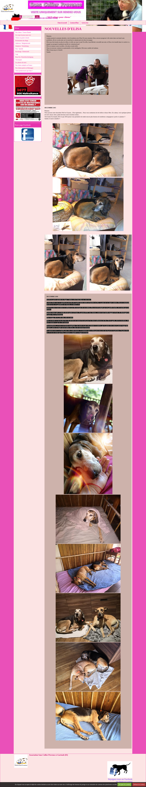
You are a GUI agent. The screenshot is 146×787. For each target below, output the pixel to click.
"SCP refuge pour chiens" (59, 17)
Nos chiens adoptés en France (23, 65)
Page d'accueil (62, 22)
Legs (16, 54)
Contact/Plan (74, 22)
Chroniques (18, 60)
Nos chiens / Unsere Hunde (23, 32)
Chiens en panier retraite (22, 38)
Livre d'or (85, 22)
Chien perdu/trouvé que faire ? (24, 71)
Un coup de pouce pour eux (23, 35)
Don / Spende (19, 49)
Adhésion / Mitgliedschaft (22, 43)
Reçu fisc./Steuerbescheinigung (24, 57)
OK (37, 17)
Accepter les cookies (124, 784)
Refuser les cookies (139, 784)
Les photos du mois (20, 62)
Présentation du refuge (21, 40)
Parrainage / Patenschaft (22, 51)
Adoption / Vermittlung (21, 46)
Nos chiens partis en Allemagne (24, 68)
